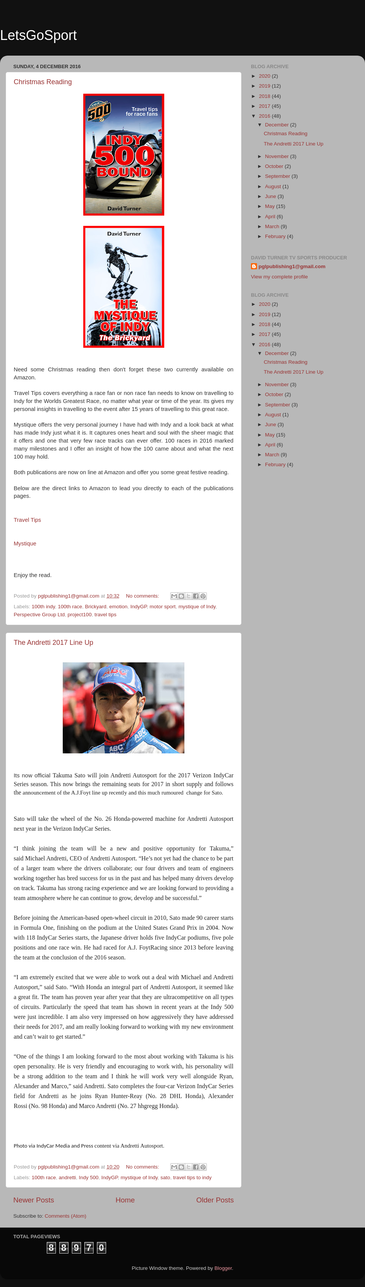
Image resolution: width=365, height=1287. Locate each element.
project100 (80, 614)
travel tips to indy (192, 1177)
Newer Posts (33, 1200)
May (270, 206)
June (271, 196)
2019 (265, 86)
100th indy (43, 606)
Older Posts (215, 1200)
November (277, 156)
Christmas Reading (43, 82)
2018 (265, 96)
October (275, 166)
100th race (70, 606)
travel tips (105, 614)
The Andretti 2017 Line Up (53, 642)
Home (125, 1200)
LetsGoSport (38, 35)
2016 (265, 116)
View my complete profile (279, 277)
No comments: (143, 596)
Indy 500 (88, 1177)
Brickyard (95, 606)
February (276, 236)
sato (165, 1177)
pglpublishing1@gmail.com (292, 266)
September (278, 176)
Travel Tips (27, 520)
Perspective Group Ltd (39, 614)
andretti (67, 1177)
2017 (265, 106)
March (273, 226)
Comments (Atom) (66, 1216)
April (271, 216)
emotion (118, 606)
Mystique (25, 543)
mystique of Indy (196, 606)
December (277, 125)
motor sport (163, 606)
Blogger (223, 1268)
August (273, 186)
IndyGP (138, 606)
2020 (265, 76)
